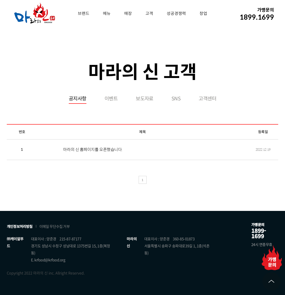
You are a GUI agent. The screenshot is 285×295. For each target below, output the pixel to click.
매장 (128, 13)
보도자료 (144, 99)
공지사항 (77, 99)
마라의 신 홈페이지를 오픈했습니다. (92, 149)
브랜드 (83, 13)
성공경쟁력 (176, 13)
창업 (203, 13)
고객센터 (207, 99)
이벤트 (111, 99)
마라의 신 (34, 13)
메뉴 (107, 13)
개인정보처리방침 (20, 226)
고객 (149, 13)
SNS (175, 99)
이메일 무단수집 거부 (54, 226)
